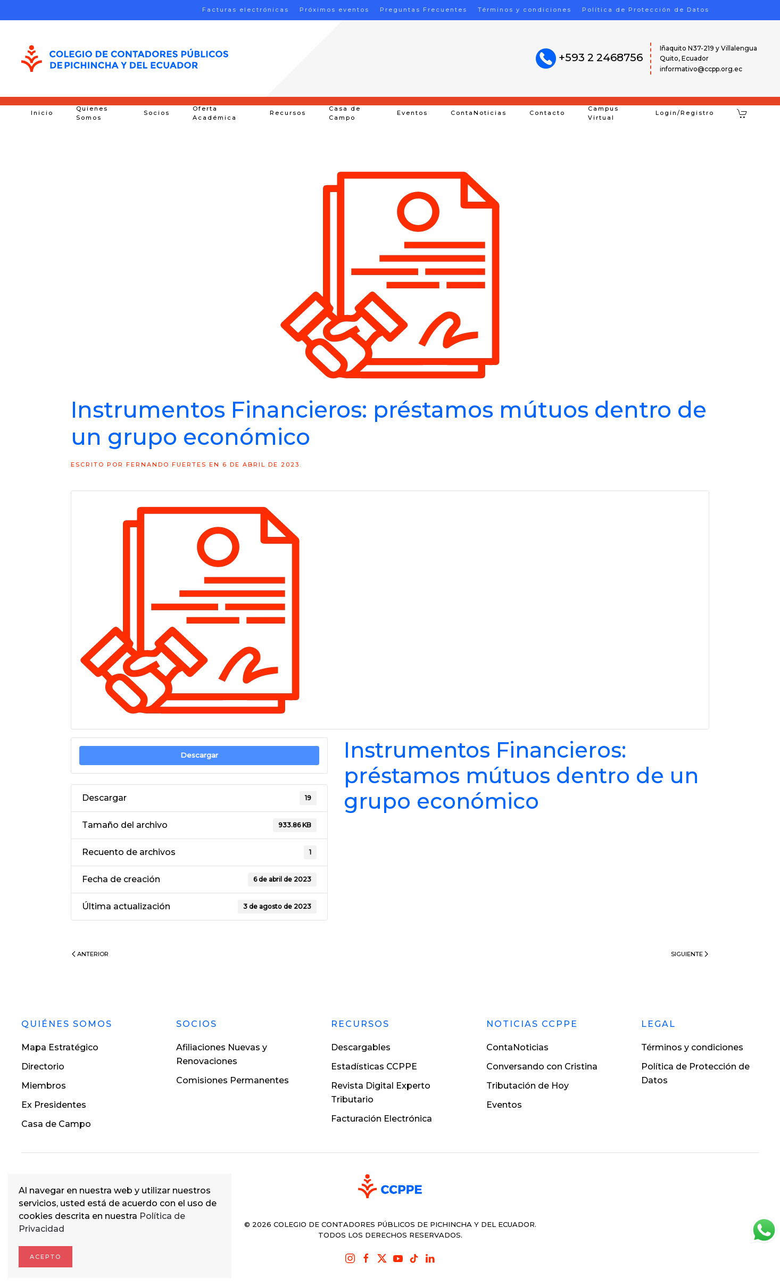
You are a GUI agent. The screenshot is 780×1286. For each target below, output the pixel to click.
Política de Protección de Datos (645, 9)
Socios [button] (157, 113)
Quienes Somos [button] (92, 113)
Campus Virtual (603, 113)
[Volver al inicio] (124, 58)
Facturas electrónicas (245, 9)
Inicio (42, 113)
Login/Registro (684, 113)
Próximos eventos (334, 9)
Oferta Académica (215, 113)
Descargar (199, 755)
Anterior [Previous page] (90, 954)
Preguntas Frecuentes (423, 9)
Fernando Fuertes (166, 464)
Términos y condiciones (524, 9)
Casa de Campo (345, 113)
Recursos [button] (288, 113)
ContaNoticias (479, 113)
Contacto (547, 113)
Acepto (45, 1256)
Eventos (412, 113)
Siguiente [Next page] (689, 954)
